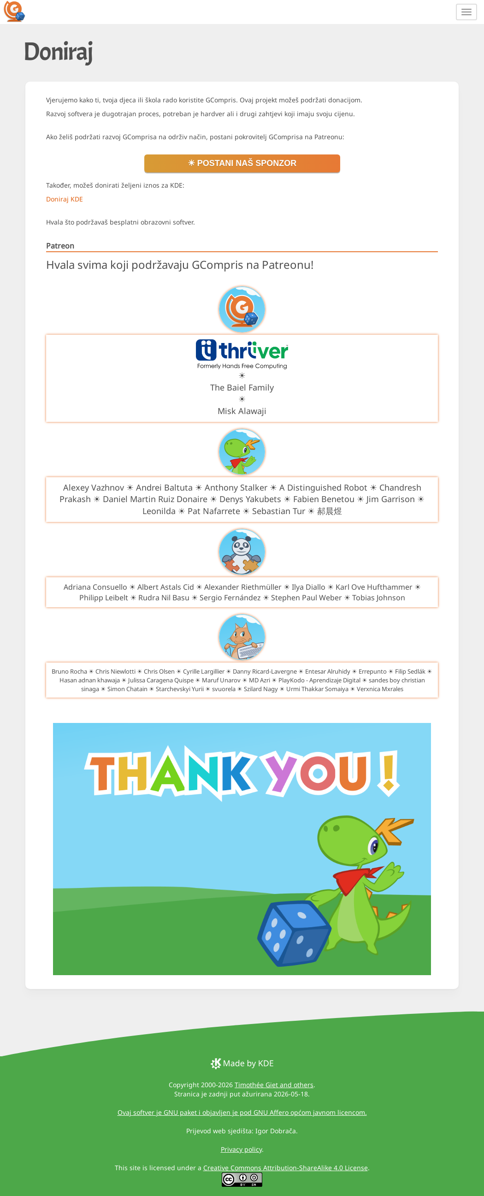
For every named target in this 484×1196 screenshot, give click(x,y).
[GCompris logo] (19, 11)
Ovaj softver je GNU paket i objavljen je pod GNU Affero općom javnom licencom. (242, 1112)
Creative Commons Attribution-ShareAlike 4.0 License (285, 1167)
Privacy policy (241, 1149)
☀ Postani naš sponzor (242, 163)
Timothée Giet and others (274, 1084)
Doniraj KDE (64, 199)
